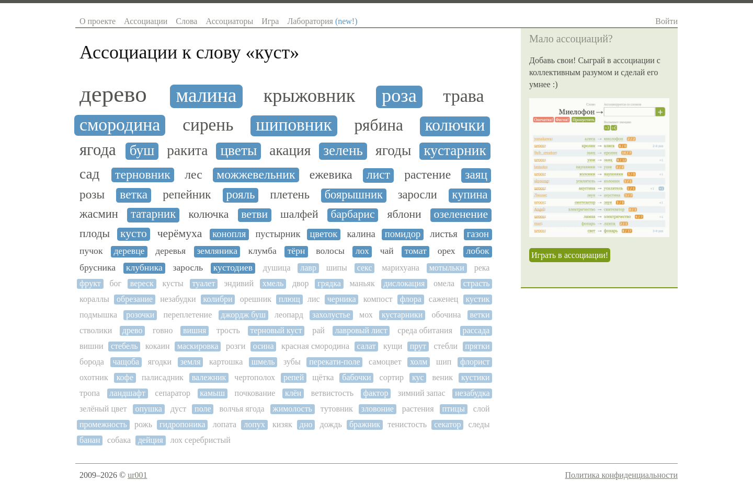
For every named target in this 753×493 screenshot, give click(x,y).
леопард (289, 314)
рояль (240, 194)
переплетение (188, 314)
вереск (142, 283)
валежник (209, 377)
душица (277, 267)
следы (479, 424)
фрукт (90, 283)
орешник (255, 299)
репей (293, 377)
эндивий (239, 283)
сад (89, 174)
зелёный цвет (103, 408)
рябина (378, 125)
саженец (444, 299)
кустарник (455, 150)
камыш (212, 393)
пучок (90, 251)
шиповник (294, 124)
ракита (187, 150)
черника (341, 299)
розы (92, 194)
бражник (364, 424)
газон (478, 234)
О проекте (97, 21)
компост (378, 299)
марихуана (400, 267)
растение (427, 174)
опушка (148, 408)
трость (228, 330)
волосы (330, 251)
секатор (447, 424)
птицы (453, 408)
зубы (292, 361)
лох (362, 251)
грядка (329, 283)
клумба (262, 251)
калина (361, 234)
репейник (187, 194)
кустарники (402, 314)
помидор (402, 234)
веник (442, 377)
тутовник (337, 408)
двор (300, 283)
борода (91, 361)
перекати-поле (334, 361)
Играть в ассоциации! (569, 255)
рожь (143, 424)
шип (443, 361)
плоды (94, 234)
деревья (170, 251)
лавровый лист (361, 330)
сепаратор (172, 393)
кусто (133, 234)
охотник (93, 377)
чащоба (125, 361)
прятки (477, 346)
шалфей (299, 214)
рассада (476, 330)
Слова (186, 21)
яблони (404, 214)
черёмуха (179, 234)
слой (481, 408)
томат (416, 251)
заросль (188, 268)
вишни (91, 346)
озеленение (461, 214)
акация (290, 150)
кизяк (282, 424)
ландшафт (127, 393)
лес (193, 174)
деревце (128, 251)
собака (119, 440)
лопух (254, 424)
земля (190, 361)
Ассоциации (145, 21)
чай (387, 251)
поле (203, 408)
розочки (140, 314)
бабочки (356, 377)
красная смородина (315, 346)
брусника (97, 268)
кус (418, 377)
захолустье (331, 314)
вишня (194, 330)
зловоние (377, 408)
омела (443, 283)
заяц (476, 174)
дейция (150, 440)
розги (235, 346)
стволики (95, 330)
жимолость (292, 408)
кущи (392, 346)
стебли (445, 346)
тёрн (296, 251)
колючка (208, 214)
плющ (289, 299)
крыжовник (310, 96)
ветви (254, 214)
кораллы (94, 299)
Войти (666, 21)
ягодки (160, 361)
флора (410, 299)
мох (366, 314)
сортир (392, 377)
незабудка (472, 393)
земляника (217, 251)
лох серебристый (200, 440)
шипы (336, 267)
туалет (203, 283)
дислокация (404, 283)
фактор (376, 393)
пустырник (277, 234)
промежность (103, 424)
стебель (124, 346)
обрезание (135, 299)
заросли (417, 195)
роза (399, 96)
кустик (478, 299)
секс (364, 267)
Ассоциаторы (229, 21)
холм (418, 361)
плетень (290, 195)
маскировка (198, 346)
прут (418, 346)
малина (206, 95)
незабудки (178, 299)
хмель (273, 283)
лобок (477, 251)
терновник (142, 174)
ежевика (331, 174)
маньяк (362, 283)
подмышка (98, 314)
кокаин (157, 346)
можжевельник (255, 174)
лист (378, 174)
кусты (172, 283)
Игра (270, 21)
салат (366, 346)
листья (443, 234)
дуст (178, 408)
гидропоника (182, 424)
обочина (446, 314)
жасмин (98, 214)
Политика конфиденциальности (621, 475)
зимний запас (422, 393)
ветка (133, 194)
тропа (89, 393)
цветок (323, 234)
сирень (207, 124)
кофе (125, 377)
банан (89, 440)
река (482, 267)
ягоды (393, 150)
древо (132, 330)
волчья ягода (241, 408)
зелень (343, 150)
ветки (480, 314)
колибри (218, 299)
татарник (153, 214)
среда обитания (424, 330)
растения (418, 408)
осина (263, 346)
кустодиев (233, 268)
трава (463, 95)
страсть (476, 283)
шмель (263, 361)
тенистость (407, 424)
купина (470, 195)
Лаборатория (322, 21)
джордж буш (243, 314)
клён (293, 393)
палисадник (163, 377)
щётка (323, 377)
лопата (225, 424)
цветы (238, 150)
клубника (144, 268)
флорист (475, 361)
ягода (97, 150)
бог (115, 283)
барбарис (352, 214)
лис (313, 299)
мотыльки (446, 267)
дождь (331, 424)
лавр (308, 267)
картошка (226, 361)
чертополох (254, 377)
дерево (113, 94)
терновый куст (276, 330)
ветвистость (332, 393)
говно (163, 330)
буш (142, 150)
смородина (119, 124)
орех (446, 251)
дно (306, 424)
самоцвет (385, 361)
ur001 (137, 475)
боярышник (354, 195)
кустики (475, 377)
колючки (455, 125)
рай (318, 330)
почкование (255, 393)
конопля (229, 234)
